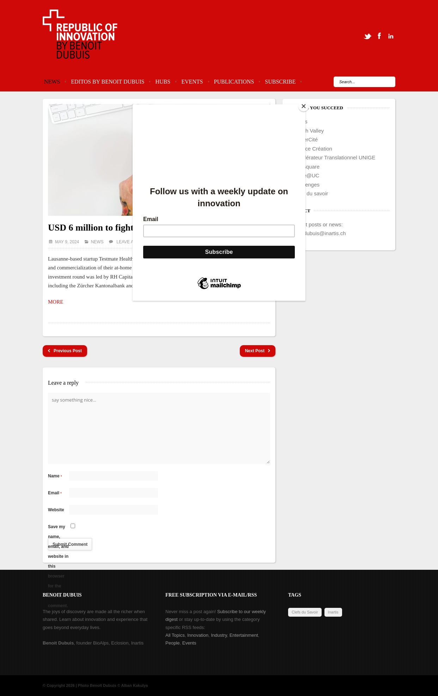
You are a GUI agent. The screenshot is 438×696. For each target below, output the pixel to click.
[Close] (303, 106)
